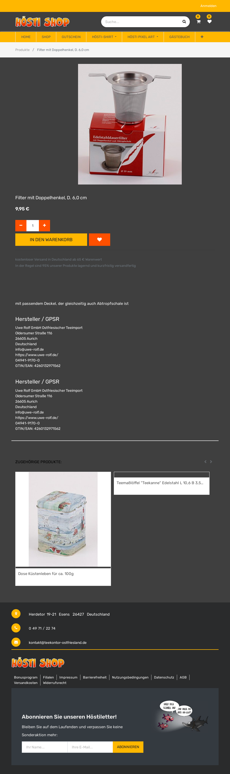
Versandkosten (26, 683)
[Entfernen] (20, 226)
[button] (202, 37)
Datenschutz (164, 677)
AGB (183, 677)
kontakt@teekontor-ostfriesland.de (58, 642)
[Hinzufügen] (44, 226)
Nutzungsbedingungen (130, 677)
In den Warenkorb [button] (51, 239)
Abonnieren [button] (128, 747)
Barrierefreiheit (95, 677)
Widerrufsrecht (54, 683)
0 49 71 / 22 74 (42, 628)
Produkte (22, 50)
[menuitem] (25, 37)
